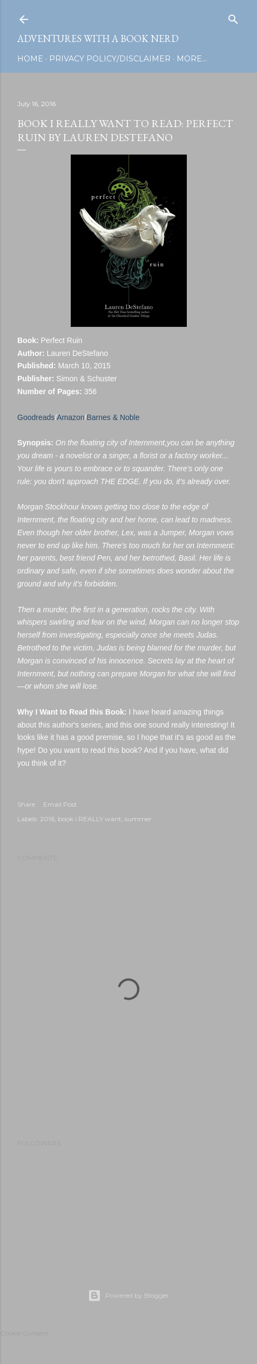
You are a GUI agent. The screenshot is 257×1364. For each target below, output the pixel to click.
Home (30, 59)
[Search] (233, 16)
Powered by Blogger (128, 1295)
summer (138, 819)
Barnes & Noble (112, 417)
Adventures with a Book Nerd (98, 38)
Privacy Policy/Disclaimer (110, 59)
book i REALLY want (89, 819)
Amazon (70, 417)
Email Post (60, 804)
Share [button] (26, 804)
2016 (47, 819)
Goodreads (36, 417)
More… (192, 59)
